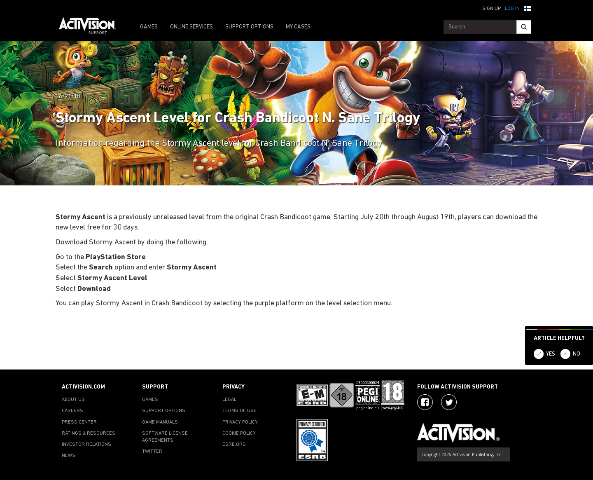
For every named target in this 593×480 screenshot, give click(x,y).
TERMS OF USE (239, 410)
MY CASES (298, 27)
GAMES (149, 27)
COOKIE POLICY (239, 433)
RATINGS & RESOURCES (88, 433)
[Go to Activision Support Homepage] (92, 27)
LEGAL (229, 399)
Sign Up (491, 8)
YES (550, 354)
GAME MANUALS (160, 422)
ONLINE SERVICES (191, 27)
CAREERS (72, 410)
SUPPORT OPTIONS (249, 27)
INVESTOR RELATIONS (86, 444)
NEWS (68, 455)
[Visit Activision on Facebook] (425, 402)
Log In (512, 8)
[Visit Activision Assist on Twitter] (449, 402)
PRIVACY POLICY (240, 422)
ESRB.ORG (234, 444)
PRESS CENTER (79, 422)
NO (576, 354)
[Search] (523, 27)
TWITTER (152, 451)
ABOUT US (73, 399)
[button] (527, 7)
